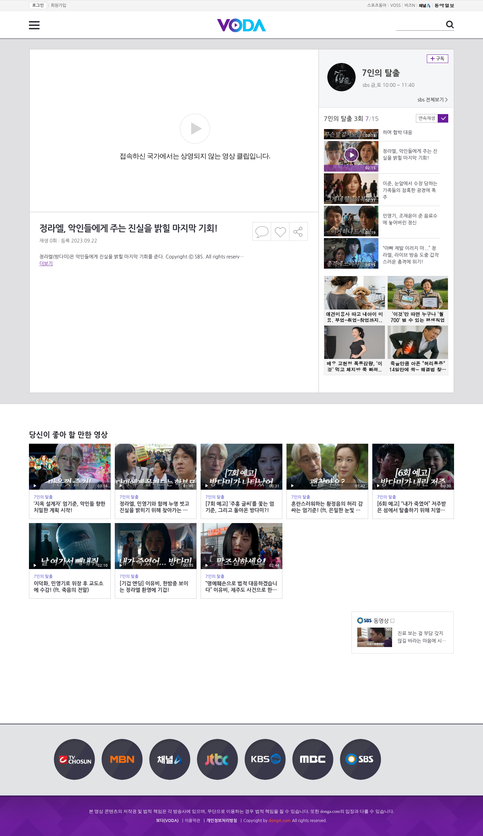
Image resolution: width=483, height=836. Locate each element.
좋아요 (280, 231)
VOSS (395, 5)
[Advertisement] (173, 298)
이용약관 (192, 821)
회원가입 (58, 5)
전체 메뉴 (34, 25)
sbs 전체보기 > (433, 99)
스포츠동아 (376, 5)
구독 (437, 58)
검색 (450, 24)
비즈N (410, 5)
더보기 (46, 263)
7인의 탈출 (381, 73)
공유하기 (299, 231)
